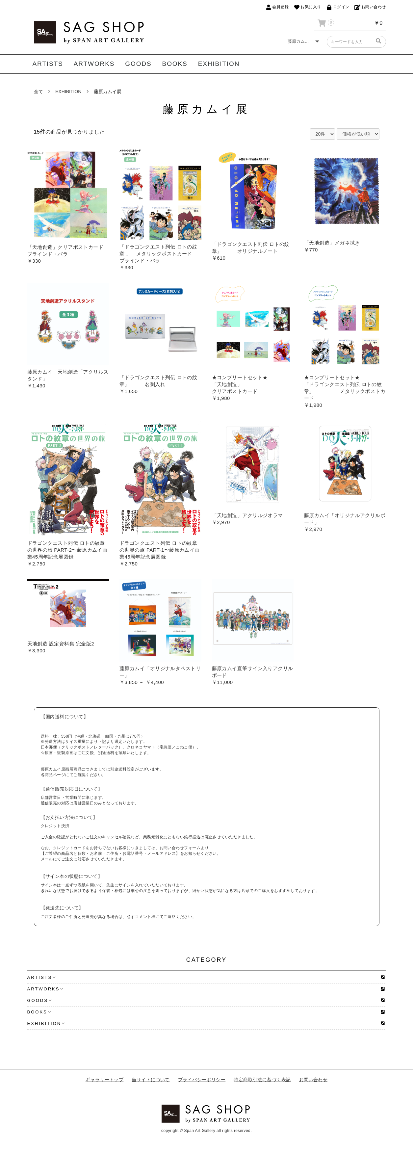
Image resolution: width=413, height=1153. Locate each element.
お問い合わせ (313, 1079)
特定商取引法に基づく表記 (262, 1079)
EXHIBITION (219, 63)
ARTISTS (48, 63)
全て (38, 91)
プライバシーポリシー (202, 1079)
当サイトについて (151, 1079)
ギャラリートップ (105, 1079)
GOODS (138, 63)
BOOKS (175, 63)
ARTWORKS (94, 63)
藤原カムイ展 (107, 91)
